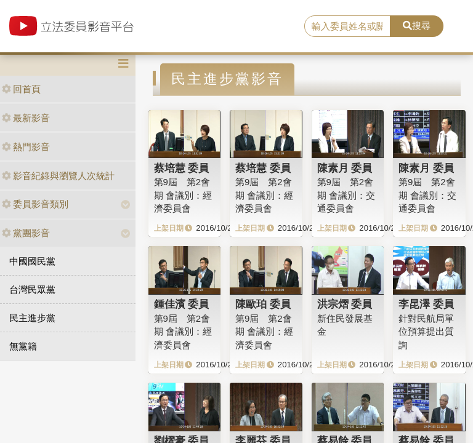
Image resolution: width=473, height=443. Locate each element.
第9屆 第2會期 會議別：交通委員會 (346, 195)
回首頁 (21, 89)
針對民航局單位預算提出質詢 (426, 331)
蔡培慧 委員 (181, 168)
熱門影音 (26, 147)
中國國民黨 (32, 261)
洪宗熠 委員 (345, 303)
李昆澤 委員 (426, 303)
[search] (347, 26)
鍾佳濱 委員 (181, 303)
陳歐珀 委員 (263, 303)
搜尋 (417, 25)
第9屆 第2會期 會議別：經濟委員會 (183, 195)
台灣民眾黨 (32, 289)
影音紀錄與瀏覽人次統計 (58, 175)
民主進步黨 (32, 318)
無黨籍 (23, 346)
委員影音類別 (35, 204)
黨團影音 (26, 233)
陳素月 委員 (345, 168)
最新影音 (26, 118)
